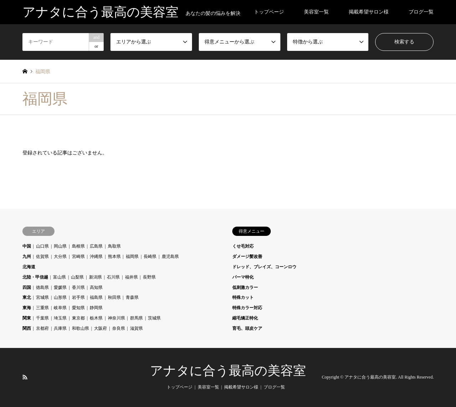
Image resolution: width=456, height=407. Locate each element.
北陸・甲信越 (35, 277)
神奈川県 (116, 318)
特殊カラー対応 (247, 307)
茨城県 (154, 318)
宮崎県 (78, 256)
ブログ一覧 (421, 12)
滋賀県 (136, 328)
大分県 (60, 256)
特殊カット (243, 297)
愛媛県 (60, 287)
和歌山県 (80, 328)
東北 (26, 297)
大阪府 (100, 328)
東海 (26, 307)
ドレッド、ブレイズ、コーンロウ (264, 266)
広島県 (96, 246)
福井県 (131, 277)
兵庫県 (60, 328)
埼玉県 (60, 318)
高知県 (96, 287)
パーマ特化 (243, 277)
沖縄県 (96, 256)
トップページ (269, 12)
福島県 (96, 297)
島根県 (78, 246)
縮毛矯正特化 (245, 318)
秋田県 (114, 297)
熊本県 (114, 256)
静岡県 (96, 307)
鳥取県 (114, 246)
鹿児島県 (170, 256)
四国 (26, 287)
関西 (26, 328)
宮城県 (42, 297)
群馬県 (136, 318)
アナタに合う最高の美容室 (228, 371)
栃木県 (96, 318)
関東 (26, 318)
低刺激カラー (245, 287)
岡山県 (60, 246)
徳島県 (42, 287)
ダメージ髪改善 (247, 256)
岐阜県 (60, 307)
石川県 (113, 277)
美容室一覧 (316, 12)
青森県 (132, 297)
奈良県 (118, 328)
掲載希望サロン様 (369, 12)
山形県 (60, 297)
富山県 (59, 277)
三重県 (42, 307)
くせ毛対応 (243, 246)
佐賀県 (42, 256)
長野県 (149, 277)
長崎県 (150, 256)
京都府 (42, 328)
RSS (24, 376)
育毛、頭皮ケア (247, 328)
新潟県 (95, 277)
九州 (26, 256)
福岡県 (132, 256)
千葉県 (42, 318)
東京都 (78, 318)
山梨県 (77, 277)
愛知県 (78, 307)
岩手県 (78, 297)
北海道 (28, 266)
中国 (26, 246)
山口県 (42, 246)
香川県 (78, 287)
